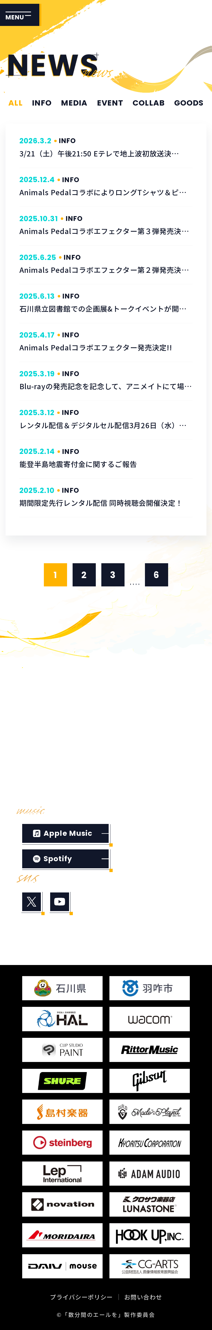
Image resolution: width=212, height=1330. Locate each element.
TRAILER (42, 702)
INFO (42, 103)
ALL (15, 103)
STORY (38, 724)
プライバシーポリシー (81, 1296)
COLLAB (149, 103)
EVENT (110, 103)
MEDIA (74, 103)
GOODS (189, 103)
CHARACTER (143, 724)
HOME (36, 681)
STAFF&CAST (54, 745)
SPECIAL (42, 788)
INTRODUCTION (151, 702)
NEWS (127, 681)
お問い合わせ (143, 1296)
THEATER (44, 767)
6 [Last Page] (156, 575)
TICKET (130, 745)
